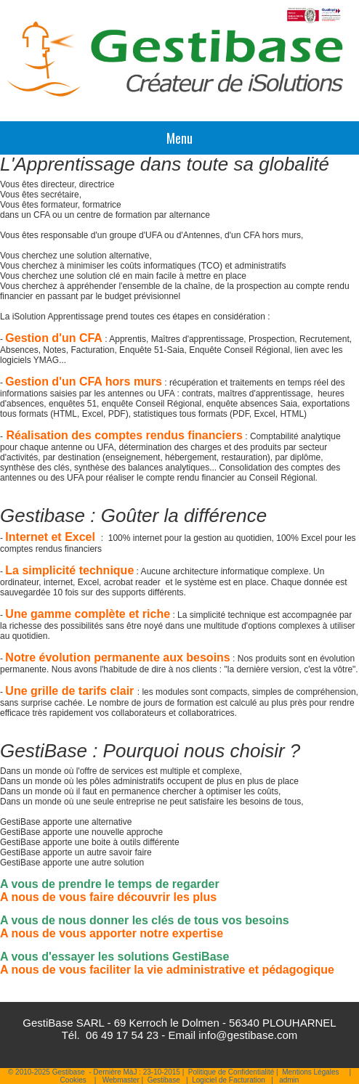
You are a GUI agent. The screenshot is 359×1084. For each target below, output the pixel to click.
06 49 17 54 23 (122, 1035)
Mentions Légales (310, 1072)
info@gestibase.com (247, 1035)
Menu (179, 138)
